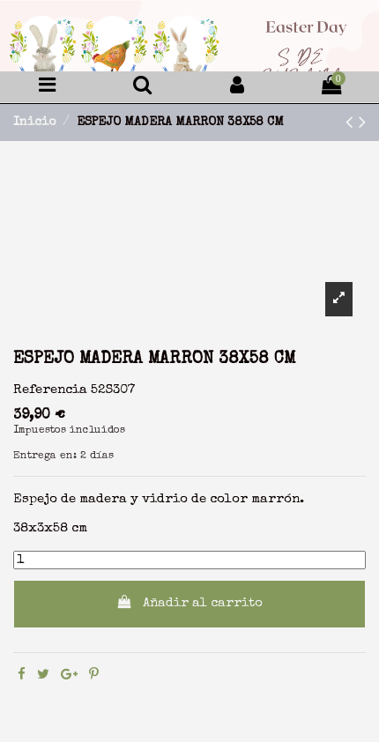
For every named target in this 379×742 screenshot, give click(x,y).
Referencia (50, 390)
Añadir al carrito (190, 602)
